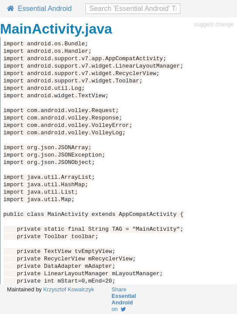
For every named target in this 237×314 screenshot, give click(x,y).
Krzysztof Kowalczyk (68, 289)
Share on (124, 299)
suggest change (214, 24)
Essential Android (39, 8)
